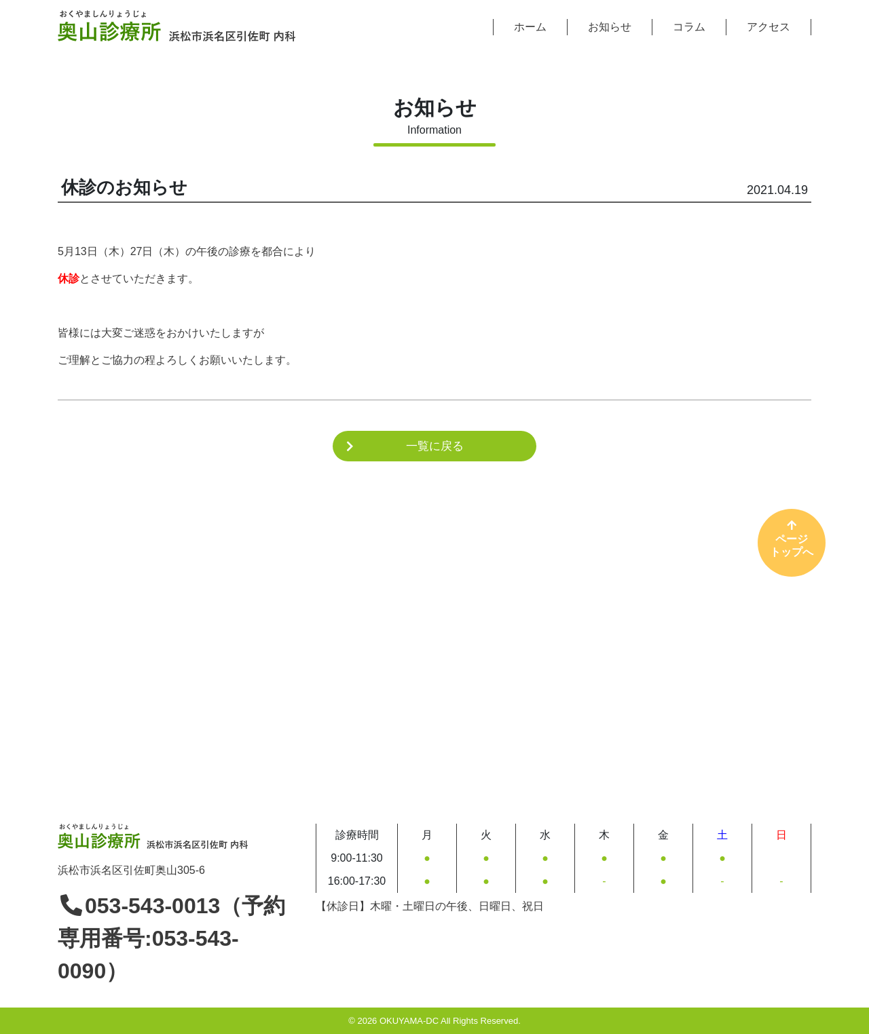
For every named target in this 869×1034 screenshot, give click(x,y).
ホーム (530, 27)
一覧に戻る (435, 446)
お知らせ (609, 27)
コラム (689, 27)
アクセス (768, 27)
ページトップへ (792, 538)
